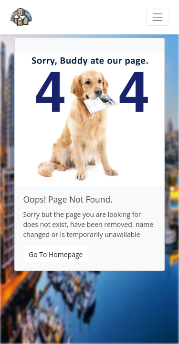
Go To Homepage (56, 254)
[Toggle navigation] (157, 17)
